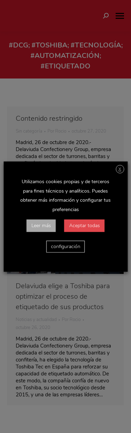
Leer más (41, 225)
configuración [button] (65, 246)
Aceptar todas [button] (84, 225)
